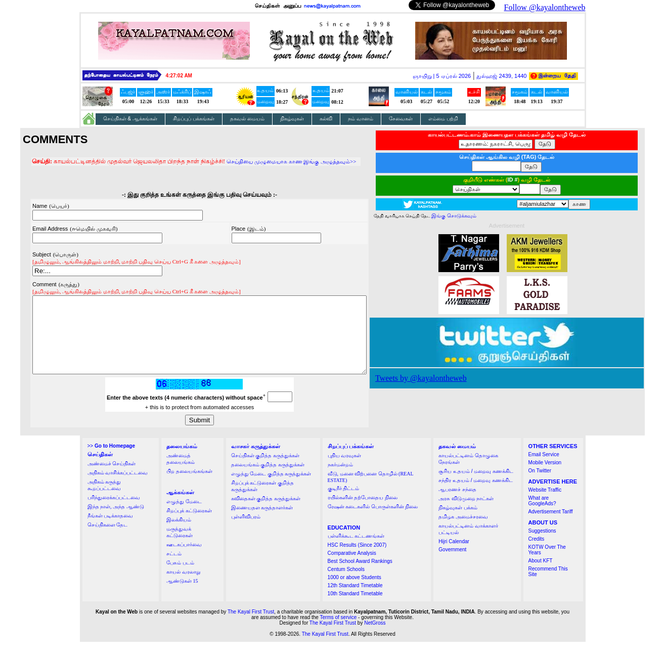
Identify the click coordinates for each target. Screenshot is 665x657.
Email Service (543, 469)
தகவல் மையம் (247, 118)
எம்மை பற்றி (443, 118)
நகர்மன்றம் (340, 480)
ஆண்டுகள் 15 (182, 596)
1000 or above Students (354, 592)
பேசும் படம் (180, 578)
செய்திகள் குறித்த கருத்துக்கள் (265, 470)
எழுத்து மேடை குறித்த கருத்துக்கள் (271, 489)
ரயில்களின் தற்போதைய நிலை (362, 512)
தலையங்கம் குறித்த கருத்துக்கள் (267, 480)
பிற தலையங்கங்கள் (189, 486)
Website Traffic (545, 505)
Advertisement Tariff (550, 527)
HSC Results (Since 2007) (357, 560)
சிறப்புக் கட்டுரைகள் (189, 526)
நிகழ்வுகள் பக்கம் (457, 522)
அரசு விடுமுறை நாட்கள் (466, 513)
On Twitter (539, 486)
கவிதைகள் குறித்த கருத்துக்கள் (265, 513)
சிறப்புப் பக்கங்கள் (193, 118)
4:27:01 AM (179, 75)
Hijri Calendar (453, 556)
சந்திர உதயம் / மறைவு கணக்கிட (475, 495)
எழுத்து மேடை (184, 516)
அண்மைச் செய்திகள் (111, 478)
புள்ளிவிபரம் (245, 532)
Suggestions (542, 546)
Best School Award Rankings (360, 576)
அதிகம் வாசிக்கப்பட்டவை (117, 488)
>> (111, 461)
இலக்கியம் (178, 535)
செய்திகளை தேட (107, 540)
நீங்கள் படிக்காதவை (110, 531)
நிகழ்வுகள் (292, 118)
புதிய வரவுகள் (345, 470)
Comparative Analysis (352, 568)
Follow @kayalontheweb (545, 7)
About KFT (540, 576)
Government (452, 564)
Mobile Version (545, 477)
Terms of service (338, 632)
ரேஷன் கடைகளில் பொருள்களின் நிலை (373, 521)
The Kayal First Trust (251, 627)
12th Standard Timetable (355, 600)
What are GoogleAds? (542, 515)
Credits (536, 554)
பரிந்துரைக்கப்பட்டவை (113, 512)
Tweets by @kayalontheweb (441, 378)
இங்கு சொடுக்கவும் (474, 215)
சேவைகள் (401, 118)
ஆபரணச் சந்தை (457, 504)
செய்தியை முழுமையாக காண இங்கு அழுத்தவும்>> (271, 161)
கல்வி (326, 118)
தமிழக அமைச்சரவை (463, 532)
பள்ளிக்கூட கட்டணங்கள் (356, 551)
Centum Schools (346, 584)
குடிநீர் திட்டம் (344, 503)
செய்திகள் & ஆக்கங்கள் (130, 118)
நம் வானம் (360, 118)
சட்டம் (174, 569)
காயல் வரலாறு (183, 587)
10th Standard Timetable (355, 608)
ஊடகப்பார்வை (184, 559)
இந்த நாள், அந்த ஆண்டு (115, 521)
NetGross (374, 638)
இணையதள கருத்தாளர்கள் (262, 522)
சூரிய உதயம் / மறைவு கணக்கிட (475, 486)
